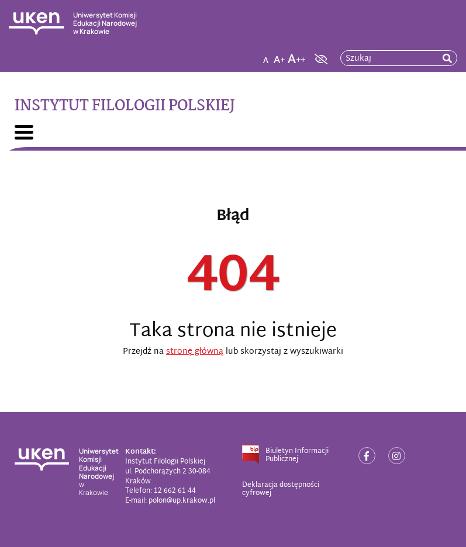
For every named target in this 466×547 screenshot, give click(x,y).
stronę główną (194, 351)
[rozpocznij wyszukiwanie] (447, 59)
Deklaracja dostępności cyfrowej (280, 489)
